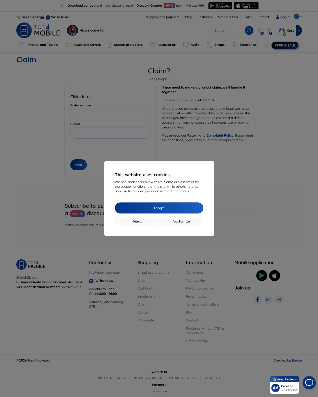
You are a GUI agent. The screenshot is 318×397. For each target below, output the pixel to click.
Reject (137, 221)
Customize (181, 221)
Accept (159, 208)
